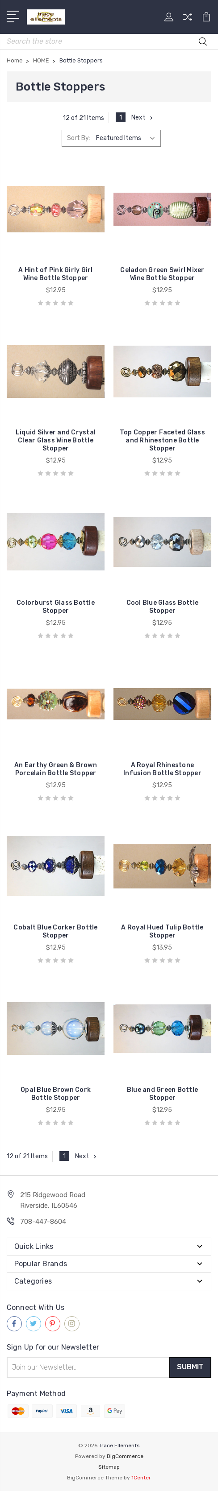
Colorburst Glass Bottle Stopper (56, 607)
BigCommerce (125, 1456)
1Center (141, 1477)
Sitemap (109, 1467)
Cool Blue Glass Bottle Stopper (162, 607)
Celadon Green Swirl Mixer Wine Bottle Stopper (162, 274)
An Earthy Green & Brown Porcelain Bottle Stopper (55, 769)
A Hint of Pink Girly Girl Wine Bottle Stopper (55, 274)
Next (143, 117)
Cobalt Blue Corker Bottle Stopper (55, 931)
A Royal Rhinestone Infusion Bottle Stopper (162, 769)
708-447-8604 (43, 1222)
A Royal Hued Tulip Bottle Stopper (162, 931)
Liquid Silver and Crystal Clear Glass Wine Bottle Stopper (56, 440)
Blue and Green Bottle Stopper (162, 1094)
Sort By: (78, 138)
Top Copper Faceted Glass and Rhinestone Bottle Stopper (162, 440)
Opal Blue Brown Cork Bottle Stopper (56, 1094)
